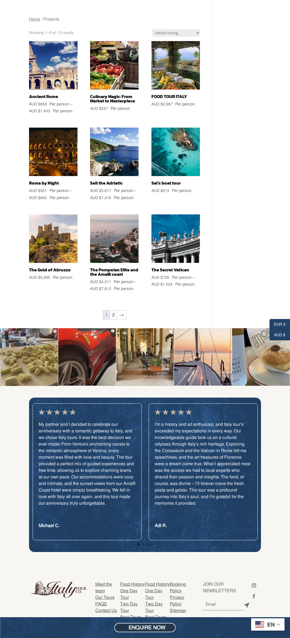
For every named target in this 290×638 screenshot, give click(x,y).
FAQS (101, 604)
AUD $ (277, 335)
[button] (138, 544)
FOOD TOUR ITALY (58, 15)
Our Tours (104, 597)
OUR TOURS (17, 24)
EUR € (277, 324)
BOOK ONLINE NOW (255, 15)
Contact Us (59, 24)
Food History (132, 584)
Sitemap (178, 610)
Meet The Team (21, 15)
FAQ (37, 24)
